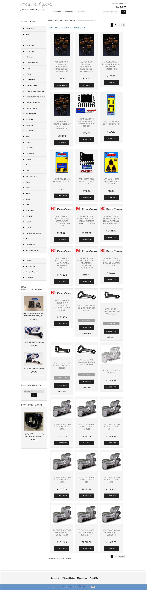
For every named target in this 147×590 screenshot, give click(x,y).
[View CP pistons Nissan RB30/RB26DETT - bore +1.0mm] (86, 523)
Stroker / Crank (30, 108)
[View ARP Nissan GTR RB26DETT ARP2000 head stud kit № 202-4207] (86, 112)
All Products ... (29, 277)
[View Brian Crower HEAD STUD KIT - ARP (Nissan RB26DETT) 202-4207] (111, 252)
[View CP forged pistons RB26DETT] (111, 364)
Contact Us (55, 578)
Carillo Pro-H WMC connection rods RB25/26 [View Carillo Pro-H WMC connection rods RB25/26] (62, 365)
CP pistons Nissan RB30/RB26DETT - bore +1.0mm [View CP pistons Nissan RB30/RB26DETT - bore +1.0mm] (86, 532)
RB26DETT (73, 21)
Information (69, 12)
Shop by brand (29, 244)
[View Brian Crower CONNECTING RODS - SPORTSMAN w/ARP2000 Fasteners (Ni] (86, 252)
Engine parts (58, 21)
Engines (27, 222)
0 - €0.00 (121, 7)
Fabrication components (32, 233)
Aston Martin (28, 153)
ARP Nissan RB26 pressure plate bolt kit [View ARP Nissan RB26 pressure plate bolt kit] (111, 181)
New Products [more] (31, 288)
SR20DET (28, 125)
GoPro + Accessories (31, 250)
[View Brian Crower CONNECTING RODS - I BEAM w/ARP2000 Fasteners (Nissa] (111, 210)
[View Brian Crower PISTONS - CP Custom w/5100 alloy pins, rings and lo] (62, 294)
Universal (27, 216)
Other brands (28, 210)
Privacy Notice (68, 578)
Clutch (27, 68)
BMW (26, 136)
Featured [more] (31, 405)
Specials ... (28, 260)
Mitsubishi (27, 148)
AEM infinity (28, 227)
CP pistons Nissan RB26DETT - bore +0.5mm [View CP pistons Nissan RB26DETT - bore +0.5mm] (62, 426)
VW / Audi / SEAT (30, 176)
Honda (26, 142)
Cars (26, 239)
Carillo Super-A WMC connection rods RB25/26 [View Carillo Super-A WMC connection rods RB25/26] (86, 362)
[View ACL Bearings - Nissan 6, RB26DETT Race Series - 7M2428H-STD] (111, 55)
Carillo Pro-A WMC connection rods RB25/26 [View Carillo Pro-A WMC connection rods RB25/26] (86, 308)
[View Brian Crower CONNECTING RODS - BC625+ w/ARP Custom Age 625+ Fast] (62, 210)
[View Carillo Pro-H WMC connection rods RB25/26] (62, 357)
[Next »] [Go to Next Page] (121, 25)
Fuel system (29, 80)
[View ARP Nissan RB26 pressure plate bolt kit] (111, 172)
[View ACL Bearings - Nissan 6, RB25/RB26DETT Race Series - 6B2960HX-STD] (86, 55)
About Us (94, 578)
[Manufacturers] (34, 391)
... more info (62, 85)
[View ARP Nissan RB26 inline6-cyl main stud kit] (86, 172)
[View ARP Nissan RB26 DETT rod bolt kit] (111, 115)
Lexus (26, 187)
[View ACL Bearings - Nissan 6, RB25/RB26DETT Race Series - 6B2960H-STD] (62, 55)
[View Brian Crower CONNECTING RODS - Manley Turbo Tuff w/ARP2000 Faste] (62, 252)
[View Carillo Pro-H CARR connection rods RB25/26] (111, 302)
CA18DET (28, 131)
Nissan (26, 193)
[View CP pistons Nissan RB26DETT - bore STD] (86, 471)
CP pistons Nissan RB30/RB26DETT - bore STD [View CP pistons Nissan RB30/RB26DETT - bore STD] (111, 532)
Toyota (26, 34)
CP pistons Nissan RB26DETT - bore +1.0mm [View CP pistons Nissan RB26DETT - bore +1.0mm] (111, 426)
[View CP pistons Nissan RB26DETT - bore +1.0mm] (111, 418)
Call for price (86, 333)
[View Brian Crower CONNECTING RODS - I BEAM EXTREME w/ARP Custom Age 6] (86, 210)
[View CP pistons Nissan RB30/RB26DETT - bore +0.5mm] (62, 523)
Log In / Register (119, 3)
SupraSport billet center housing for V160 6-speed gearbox (33, 434)
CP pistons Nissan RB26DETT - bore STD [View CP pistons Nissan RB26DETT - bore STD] (86, 479)
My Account (82, 578)
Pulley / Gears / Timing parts (34, 97)
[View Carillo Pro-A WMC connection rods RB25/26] (86, 299)
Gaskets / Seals (30, 85)
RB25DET (28, 119)
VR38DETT (28, 45)
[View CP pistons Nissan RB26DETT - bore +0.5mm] (62, 418)
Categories (57, 12)
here (88, 587)
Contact (81, 12)
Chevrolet (27, 165)
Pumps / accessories (31, 102)
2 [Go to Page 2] (115, 25)
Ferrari (26, 170)
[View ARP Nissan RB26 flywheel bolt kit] (61, 172)
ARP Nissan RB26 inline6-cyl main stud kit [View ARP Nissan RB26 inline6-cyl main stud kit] (86, 181)
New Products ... (29, 266)
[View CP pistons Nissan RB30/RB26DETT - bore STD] (111, 523)
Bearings (28, 57)
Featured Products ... (31, 272)
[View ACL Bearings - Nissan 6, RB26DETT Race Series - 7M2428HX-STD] (62, 115)
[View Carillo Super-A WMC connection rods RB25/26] (86, 353)
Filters (27, 74)
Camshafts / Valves (31, 62)
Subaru (27, 159)
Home (50, 21)
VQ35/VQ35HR (29, 114)
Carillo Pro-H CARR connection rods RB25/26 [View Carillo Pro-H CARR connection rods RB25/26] (111, 311)
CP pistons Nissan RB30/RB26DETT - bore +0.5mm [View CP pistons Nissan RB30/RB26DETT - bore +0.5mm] (62, 532)
